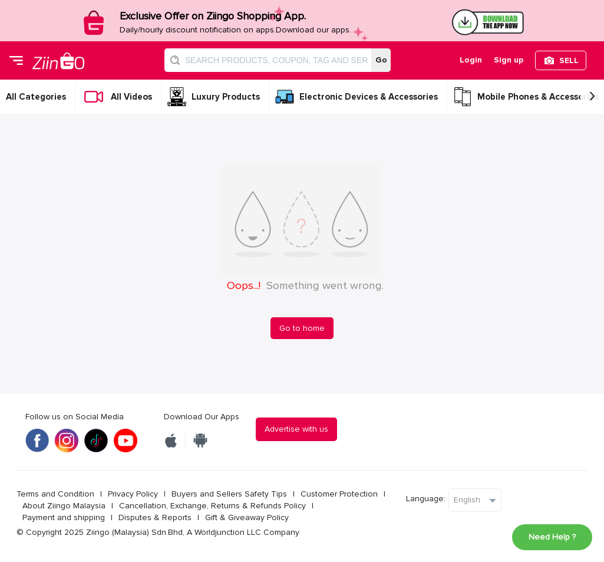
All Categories (36, 96)
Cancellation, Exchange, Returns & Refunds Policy (212, 506)
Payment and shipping (63, 517)
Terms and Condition (55, 494)
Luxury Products (226, 96)
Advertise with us (296, 429)
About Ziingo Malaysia (63, 506)
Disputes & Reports (155, 517)
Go (381, 60)
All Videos (131, 96)
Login (471, 60)
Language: (425, 499)
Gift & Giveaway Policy (247, 517)
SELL (569, 60)
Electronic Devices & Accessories (368, 96)
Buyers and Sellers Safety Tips (229, 494)
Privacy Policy (133, 494)
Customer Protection (339, 494)
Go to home (302, 328)
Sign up (508, 60)
